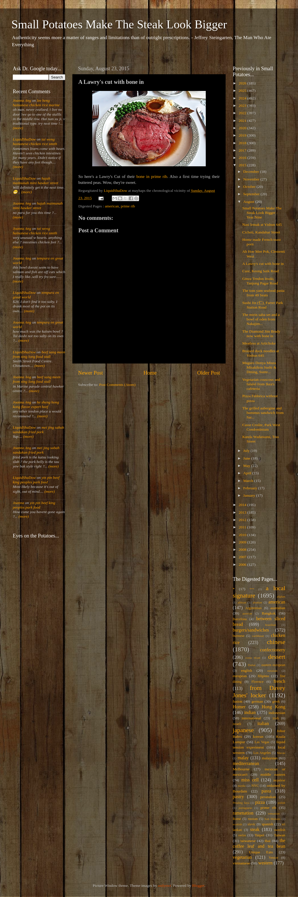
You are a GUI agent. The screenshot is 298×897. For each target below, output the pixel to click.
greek (276, 701)
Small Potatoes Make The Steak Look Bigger (119, 24)
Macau (281, 752)
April (247, 473)
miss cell (250, 780)
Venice (273, 858)
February (250, 488)
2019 (243, 135)
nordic (242, 785)
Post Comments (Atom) (117, 384)
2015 (243, 165)
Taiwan (279, 835)
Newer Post (90, 373)
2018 (243, 143)
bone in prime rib (152, 176)
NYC (255, 786)
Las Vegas (262, 742)
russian (252, 819)
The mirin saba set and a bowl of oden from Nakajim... (261, 319)
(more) (18, 128)
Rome (237, 819)
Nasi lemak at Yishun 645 (262, 224)
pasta (266, 791)
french (279, 681)
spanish (267, 824)
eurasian (272, 670)
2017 (243, 150)
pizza (260, 802)
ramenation (243, 813)
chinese (276, 642)
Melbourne (241, 769)
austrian (247, 613)
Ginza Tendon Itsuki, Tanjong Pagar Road (260, 281)
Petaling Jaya (241, 802)
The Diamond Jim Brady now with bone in (261, 333)
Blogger (198, 885)
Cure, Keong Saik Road (260, 271)
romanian (274, 813)
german (257, 701)
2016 (243, 158)
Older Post (208, 373)
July (247, 450)
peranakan (268, 797)
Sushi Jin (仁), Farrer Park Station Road (262, 305)
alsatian (257, 602)
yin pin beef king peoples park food (36, 479)
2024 (243, 98)
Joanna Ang (22, 100)
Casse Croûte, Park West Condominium (261, 427)
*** (251, 589)
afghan (281, 596)
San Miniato (272, 819)
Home (150, 373)
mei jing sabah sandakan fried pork (38, 429)
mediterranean (246, 763)
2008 (243, 549)
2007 (243, 557)
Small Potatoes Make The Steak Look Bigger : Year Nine (262, 212)
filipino (263, 676)
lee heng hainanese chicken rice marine (36, 102)
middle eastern (273, 774)
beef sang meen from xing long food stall (39, 354)
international (251, 718)
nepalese (279, 780)
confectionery (272, 649)
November (251, 179)
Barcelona (240, 619)
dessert (276, 656)
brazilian (270, 624)
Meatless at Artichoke (259, 343)
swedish (279, 830)
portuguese (245, 807)
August (249, 201)
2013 (243, 512)
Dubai (251, 665)
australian (277, 608)
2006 (243, 564)
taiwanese (247, 841)
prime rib (128, 206)
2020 (243, 128)
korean (258, 736)
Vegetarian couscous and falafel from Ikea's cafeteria (261, 384)
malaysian (270, 758)
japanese (243, 730)
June (247, 458)
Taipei (260, 835)
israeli (237, 724)
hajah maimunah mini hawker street (35, 180)
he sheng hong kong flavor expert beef (36, 404)
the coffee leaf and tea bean (259, 843)
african (242, 602)
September (252, 194)
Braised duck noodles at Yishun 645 (260, 353)
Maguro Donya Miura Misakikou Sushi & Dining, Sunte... (259, 367)
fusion (237, 701)
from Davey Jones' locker (259, 692)
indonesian (277, 713)
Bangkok (269, 613)
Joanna (18, 503)
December (251, 171)
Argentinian (253, 608)
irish (276, 718)
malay (243, 757)
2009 (243, 542)
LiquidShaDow (24, 139)
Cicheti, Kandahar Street (261, 232)
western (265, 863)
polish (281, 802)
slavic (251, 824)
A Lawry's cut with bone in (263, 264)
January (249, 495)
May (247, 466)
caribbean (258, 635)
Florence (257, 682)
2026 (243, 83)
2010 (243, 535)
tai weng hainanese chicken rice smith (35, 141)
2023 (243, 105)
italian (263, 723)
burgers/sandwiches (251, 630)
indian (249, 712)
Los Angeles (262, 753)
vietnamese (241, 863)
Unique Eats (261, 852)
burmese (238, 636)
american (112, 206)
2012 (243, 520)
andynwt (164, 885)
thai (267, 841)
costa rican (252, 657)
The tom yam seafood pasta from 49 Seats (263, 292)
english (246, 670)
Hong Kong (273, 706)
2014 (243, 505)
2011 (243, 527)
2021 (243, 120)
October (250, 186)
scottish (237, 824)
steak (254, 829)
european (240, 676)
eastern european (273, 665)
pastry (238, 796)
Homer (239, 706)
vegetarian (242, 857)
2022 (243, 113)
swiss (242, 835)
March (248, 481)
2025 (243, 90)
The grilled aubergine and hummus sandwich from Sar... (263, 412)
